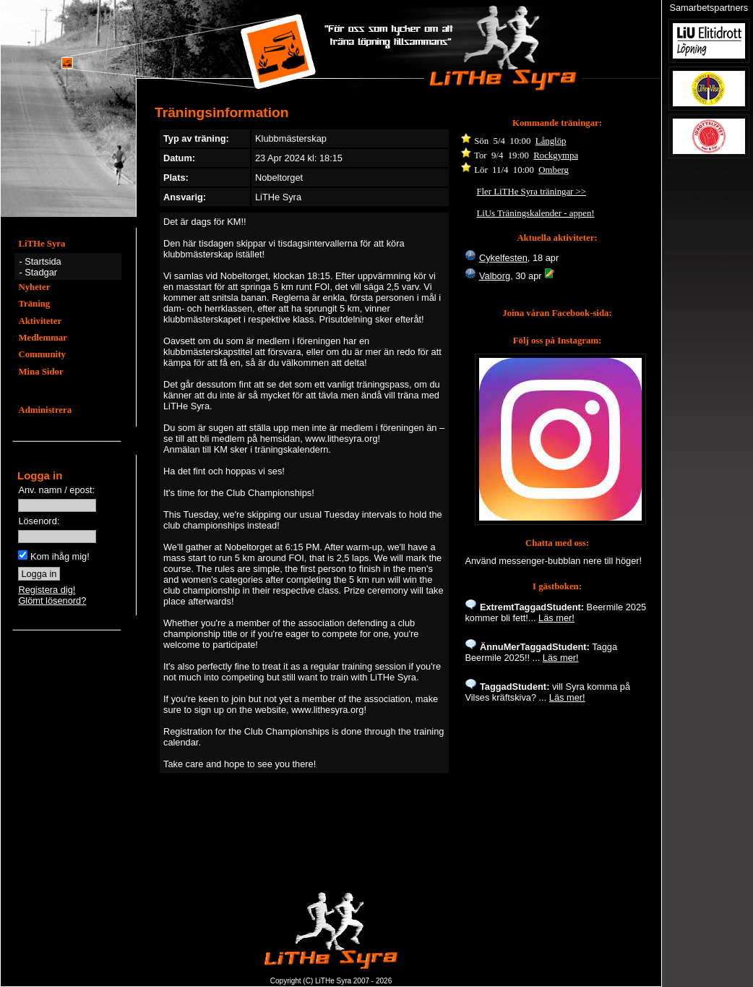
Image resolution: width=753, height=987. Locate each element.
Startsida (43, 261)
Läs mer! (556, 617)
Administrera (45, 410)
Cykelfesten (503, 257)
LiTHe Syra (41, 244)
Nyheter (34, 287)
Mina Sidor (40, 372)
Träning (34, 304)
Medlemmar (42, 338)
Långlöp (551, 141)
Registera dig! (46, 589)
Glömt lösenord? (52, 600)
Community (41, 354)
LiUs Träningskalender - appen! (535, 213)
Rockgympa (555, 155)
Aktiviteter (39, 321)
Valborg (494, 275)
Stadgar (41, 272)
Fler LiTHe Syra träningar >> (531, 192)
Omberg (553, 170)
